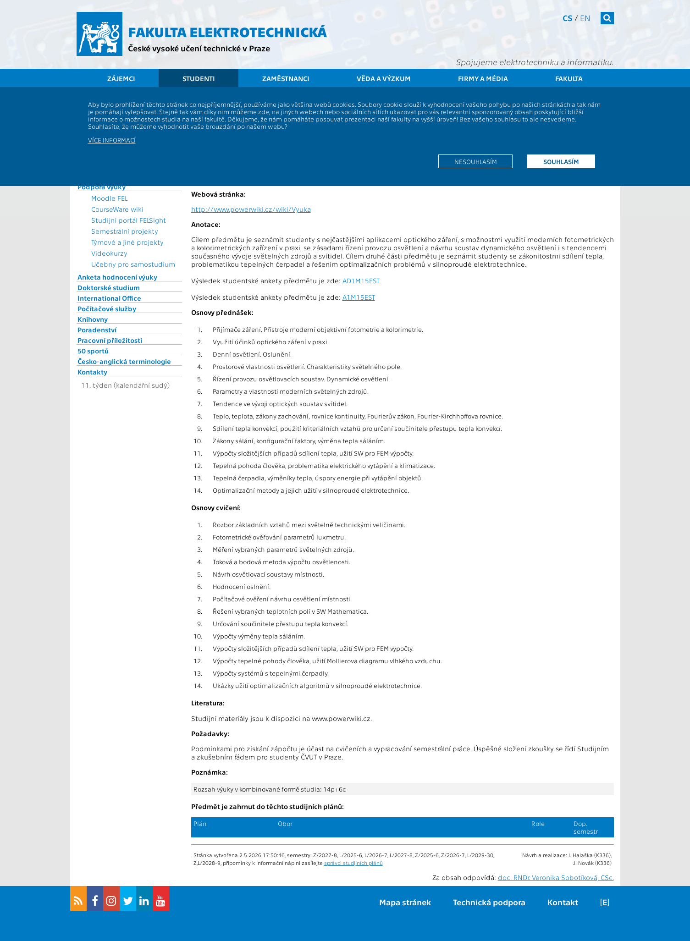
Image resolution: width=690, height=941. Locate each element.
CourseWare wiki (117, 209)
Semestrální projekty (124, 231)
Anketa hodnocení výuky (117, 277)
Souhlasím (561, 161)
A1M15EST (358, 297)
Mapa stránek (405, 902)
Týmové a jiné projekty (127, 242)
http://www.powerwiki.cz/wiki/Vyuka (251, 209)
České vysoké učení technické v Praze (199, 48)
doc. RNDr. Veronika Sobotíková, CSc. (556, 877)
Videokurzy (109, 253)
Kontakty (92, 372)
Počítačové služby (106, 308)
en (585, 17)
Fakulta (569, 78)
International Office (109, 298)
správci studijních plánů (353, 862)
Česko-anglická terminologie (124, 361)
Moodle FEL (109, 198)
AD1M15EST (361, 280)
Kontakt (562, 902)
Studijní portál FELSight (128, 220)
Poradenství (96, 329)
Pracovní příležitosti (109, 340)
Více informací (112, 139)
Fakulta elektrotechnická (227, 31)
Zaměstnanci (285, 78)
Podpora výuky (101, 186)
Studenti (198, 78)
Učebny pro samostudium (133, 264)
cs (568, 17)
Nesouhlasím (475, 161)
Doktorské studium (108, 287)
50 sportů (93, 351)
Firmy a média (483, 78)
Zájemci (121, 78)
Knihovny (92, 319)
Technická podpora (489, 902)
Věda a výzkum (384, 78)
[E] (604, 902)
